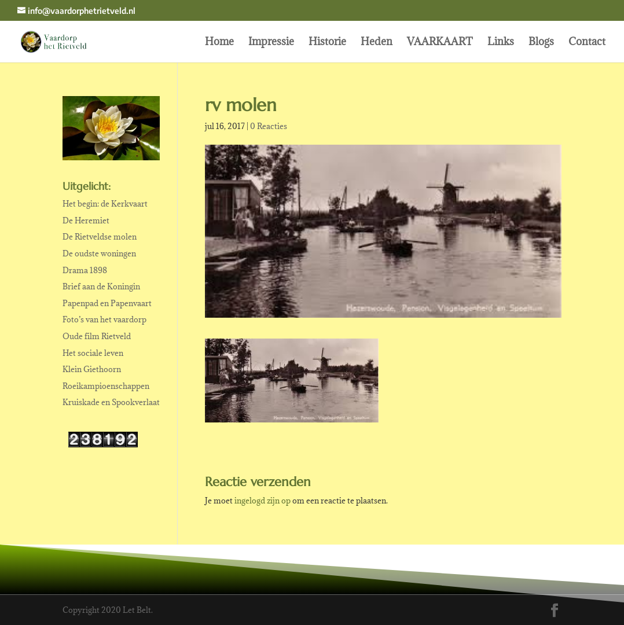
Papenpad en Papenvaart (107, 303)
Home (219, 43)
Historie (327, 43)
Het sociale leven (93, 353)
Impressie (271, 43)
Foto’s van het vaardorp (104, 319)
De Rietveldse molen (100, 236)
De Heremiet (86, 220)
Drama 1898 (85, 270)
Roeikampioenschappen (106, 386)
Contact (586, 43)
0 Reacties (268, 126)
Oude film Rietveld (97, 336)
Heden (376, 43)
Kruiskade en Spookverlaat (111, 402)
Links (500, 43)
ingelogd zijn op (262, 500)
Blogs (541, 43)
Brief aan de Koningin (101, 286)
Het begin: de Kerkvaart (105, 203)
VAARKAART (440, 43)
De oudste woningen (99, 253)
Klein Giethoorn (92, 369)
